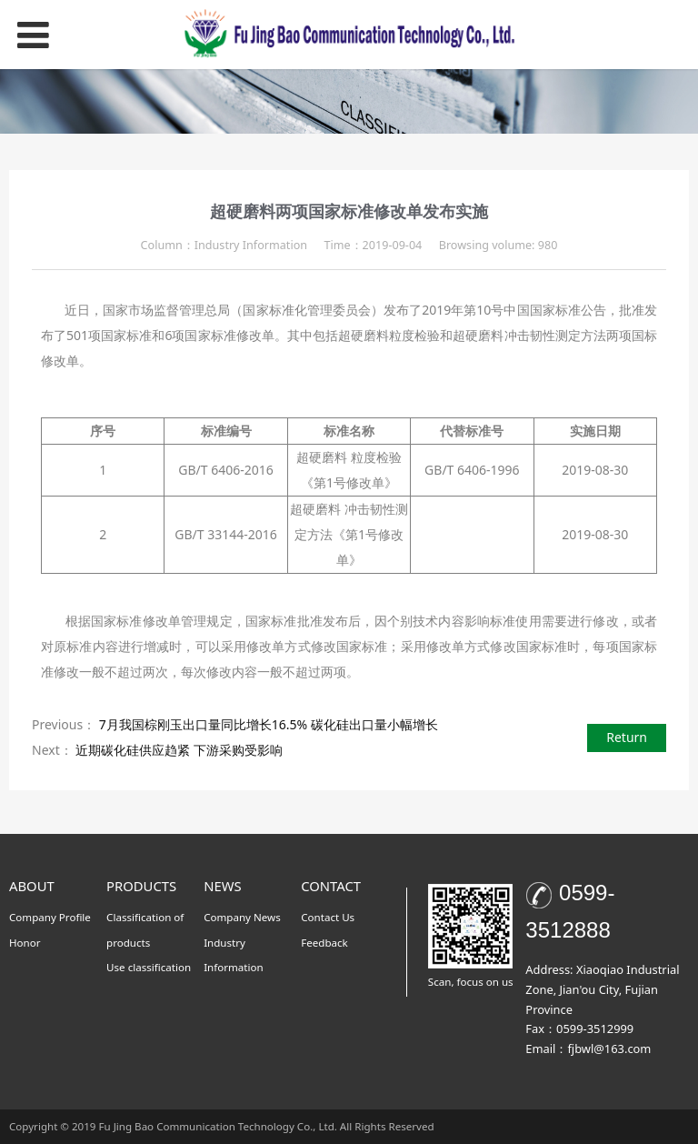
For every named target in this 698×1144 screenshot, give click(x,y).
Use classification (148, 967)
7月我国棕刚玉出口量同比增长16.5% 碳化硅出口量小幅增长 (268, 724)
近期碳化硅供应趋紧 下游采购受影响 (179, 749)
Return (626, 737)
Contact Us (327, 917)
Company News (242, 917)
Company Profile (50, 917)
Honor (25, 942)
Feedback (324, 942)
